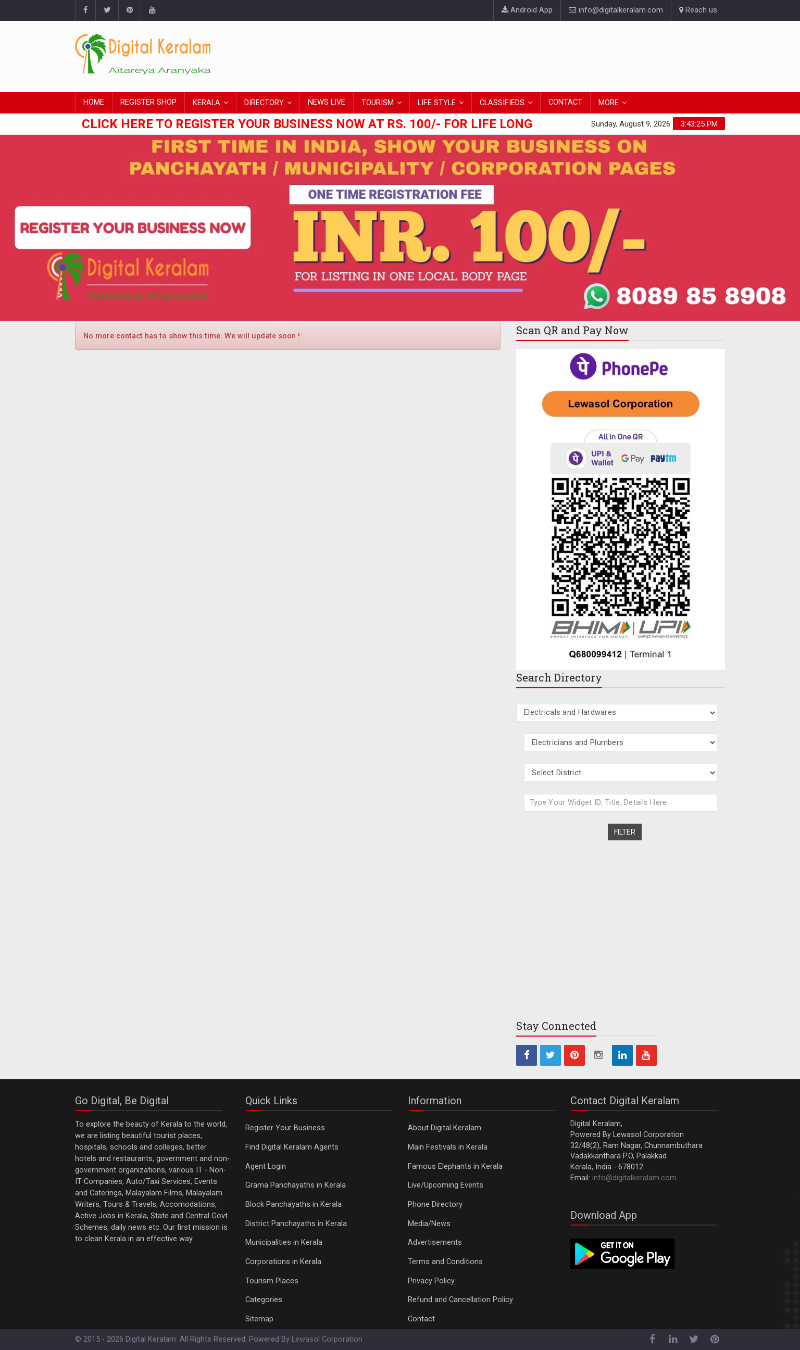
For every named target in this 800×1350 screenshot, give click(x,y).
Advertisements (435, 1242)
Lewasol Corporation (327, 1339)
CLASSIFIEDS (502, 102)
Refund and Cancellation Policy (460, 1299)
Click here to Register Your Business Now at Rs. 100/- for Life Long (307, 124)
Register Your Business (285, 1128)
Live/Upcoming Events (445, 1185)
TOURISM (377, 102)
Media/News (429, 1223)
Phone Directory (435, 1204)
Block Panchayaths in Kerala (293, 1204)
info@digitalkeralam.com (616, 10)
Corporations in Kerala (283, 1261)
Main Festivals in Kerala (448, 1147)
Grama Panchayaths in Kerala (295, 1185)
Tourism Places (271, 1281)
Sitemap (259, 1319)
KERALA (206, 102)
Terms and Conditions (445, 1261)
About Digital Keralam (444, 1128)
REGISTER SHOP (148, 102)
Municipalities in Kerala (283, 1242)
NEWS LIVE (326, 102)
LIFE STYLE (437, 102)
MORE (608, 102)
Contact (421, 1319)
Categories (263, 1299)
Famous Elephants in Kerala (455, 1166)
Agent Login (265, 1166)
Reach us (698, 10)
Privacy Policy (431, 1281)
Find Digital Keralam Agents (292, 1147)
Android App (527, 10)
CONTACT (565, 102)
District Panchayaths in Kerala (296, 1223)
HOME (93, 102)
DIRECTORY (264, 102)
